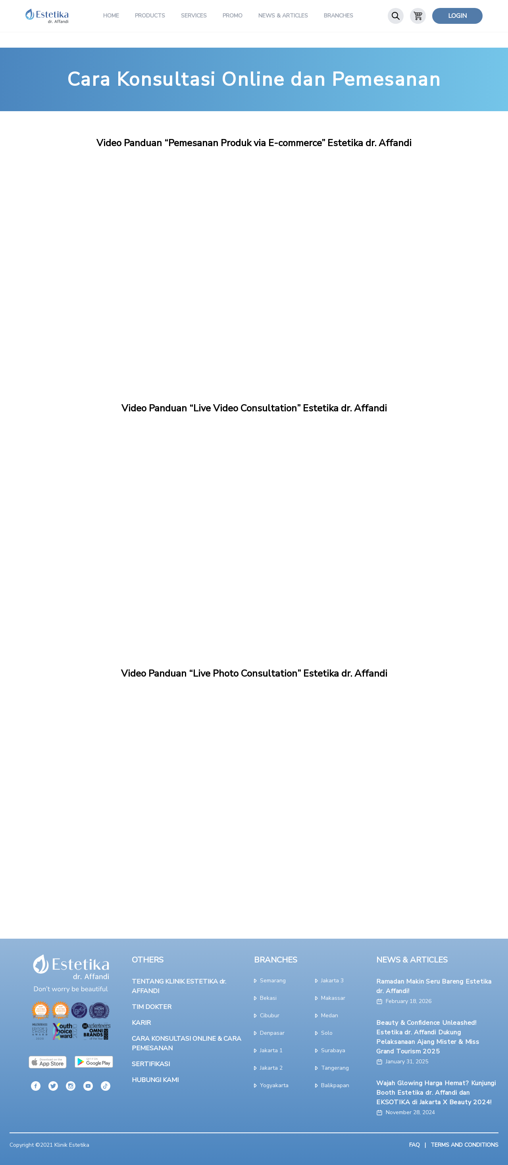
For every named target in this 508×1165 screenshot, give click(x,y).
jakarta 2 (268, 1068)
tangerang (332, 1068)
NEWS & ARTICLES (412, 960)
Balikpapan (332, 1085)
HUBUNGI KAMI (155, 1080)
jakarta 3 (329, 980)
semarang (270, 980)
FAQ (414, 1145)
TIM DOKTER (151, 1007)
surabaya (330, 1050)
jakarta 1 (268, 1050)
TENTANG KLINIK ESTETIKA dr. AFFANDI (179, 986)
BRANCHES (275, 960)
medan (326, 1015)
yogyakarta (271, 1085)
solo (324, 1033)
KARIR (141, 1022)
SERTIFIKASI (151, 1064)
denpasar (269, 1033)
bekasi (265, 998)
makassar (330, 998)
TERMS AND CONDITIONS (464, 1145)
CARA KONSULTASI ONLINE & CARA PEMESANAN (186, 1043)
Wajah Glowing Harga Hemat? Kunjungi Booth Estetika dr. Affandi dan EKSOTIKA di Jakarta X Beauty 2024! (436, 1093)
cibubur (266, 1015)
